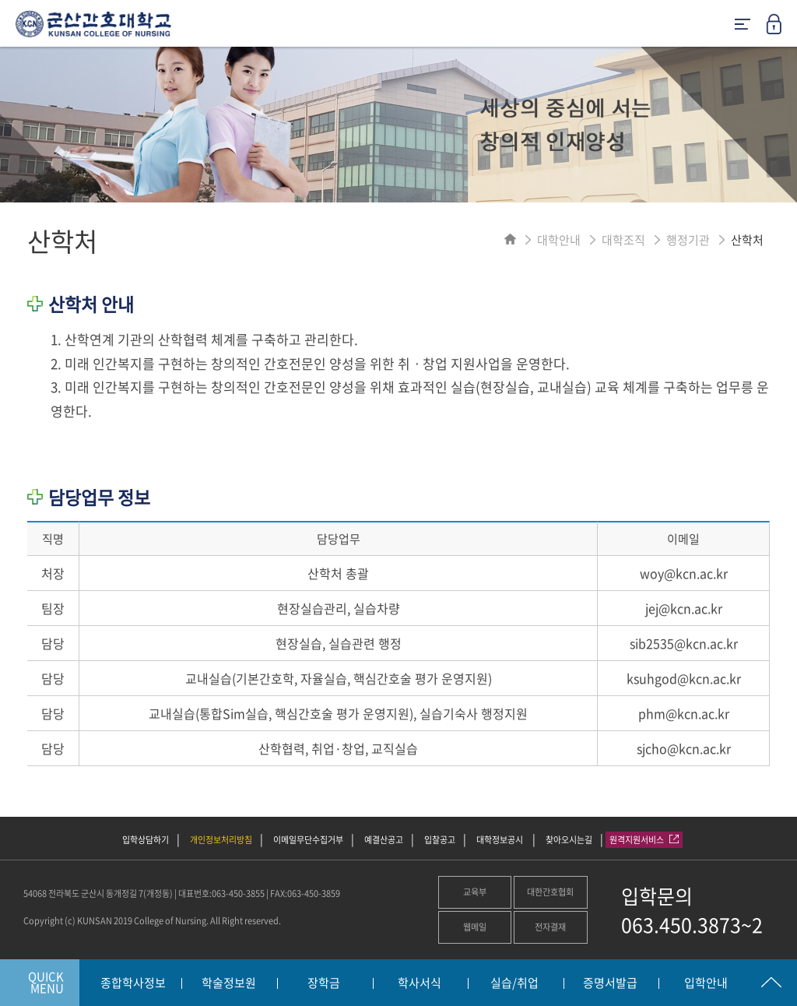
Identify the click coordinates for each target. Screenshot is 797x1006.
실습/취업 (514, 983)
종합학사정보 (133, 983)
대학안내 (559, 239)
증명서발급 (610, 983)
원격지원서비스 (644, 839)
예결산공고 (383, 839)
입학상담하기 (145, 839)
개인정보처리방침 (221, 839)
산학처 (747, 239)
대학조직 (623, 239)
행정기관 (688, 239)
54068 (35, 893)
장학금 (323, 983)
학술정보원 (229, 983)
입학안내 (706, 983)
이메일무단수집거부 (308, 839)
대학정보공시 (500, 839)
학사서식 (419, 983)
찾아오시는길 (569, 839)
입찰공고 (439, 839)
